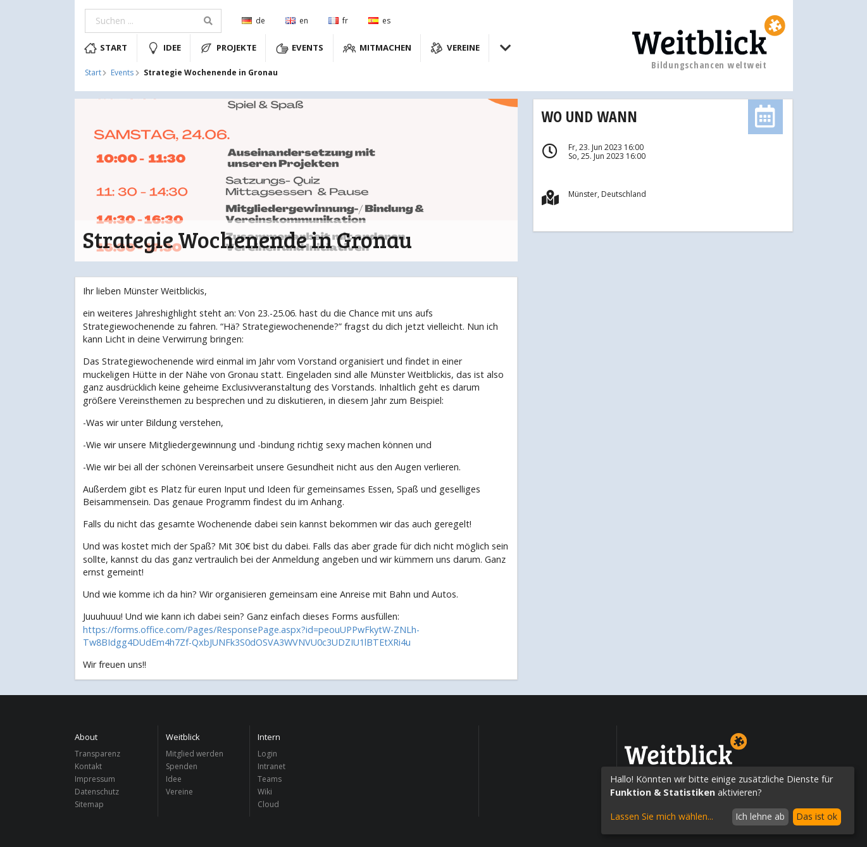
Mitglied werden (194, 754)
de (253, 20)
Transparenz (97, 754)
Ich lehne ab (760, 816)
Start (106, 48)
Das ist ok (816, 816)
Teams (270, 779)
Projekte (228, 48)
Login (267, 754)
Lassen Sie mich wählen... (661, 816)
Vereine (455, 48)
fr (338, 20)
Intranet (271, 766)
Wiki (265, 791)
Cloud (268, 804)
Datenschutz (97, 791)
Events (300, 48)
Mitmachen (377, 48)
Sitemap (89, 804)
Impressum (95, 779)
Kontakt (88, 766)
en (296, 20)
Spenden (181, 766)
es (379, 20)
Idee (164, 48)
